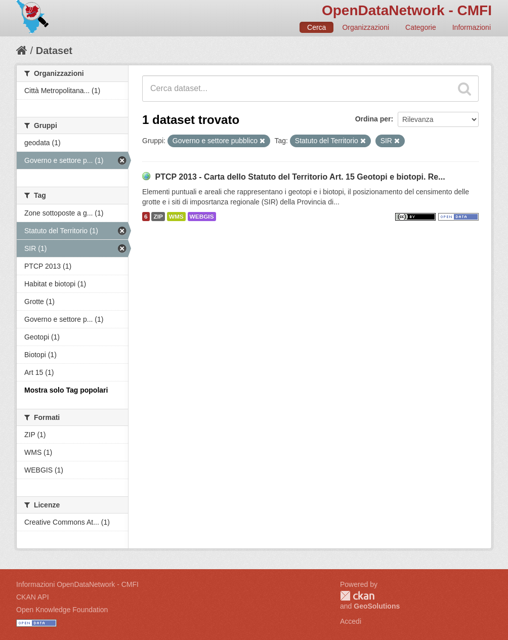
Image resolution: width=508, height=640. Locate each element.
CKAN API (32, 597)
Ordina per (373, 119)
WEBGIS (202, 216)
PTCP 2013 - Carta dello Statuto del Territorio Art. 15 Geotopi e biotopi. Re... (300, 177)
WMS (176, 216)
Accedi (350, 621)
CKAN (357, 595)
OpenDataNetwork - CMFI (407, 10)
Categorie (420, 27)
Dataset (54, 50)
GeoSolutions (377, 606)
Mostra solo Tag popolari (66, 390)
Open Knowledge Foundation (62, 610)
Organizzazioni (365, 27)
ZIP (157, 216)
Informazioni (471, 27)
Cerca (316, 27)
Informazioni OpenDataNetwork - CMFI (77, 584)
